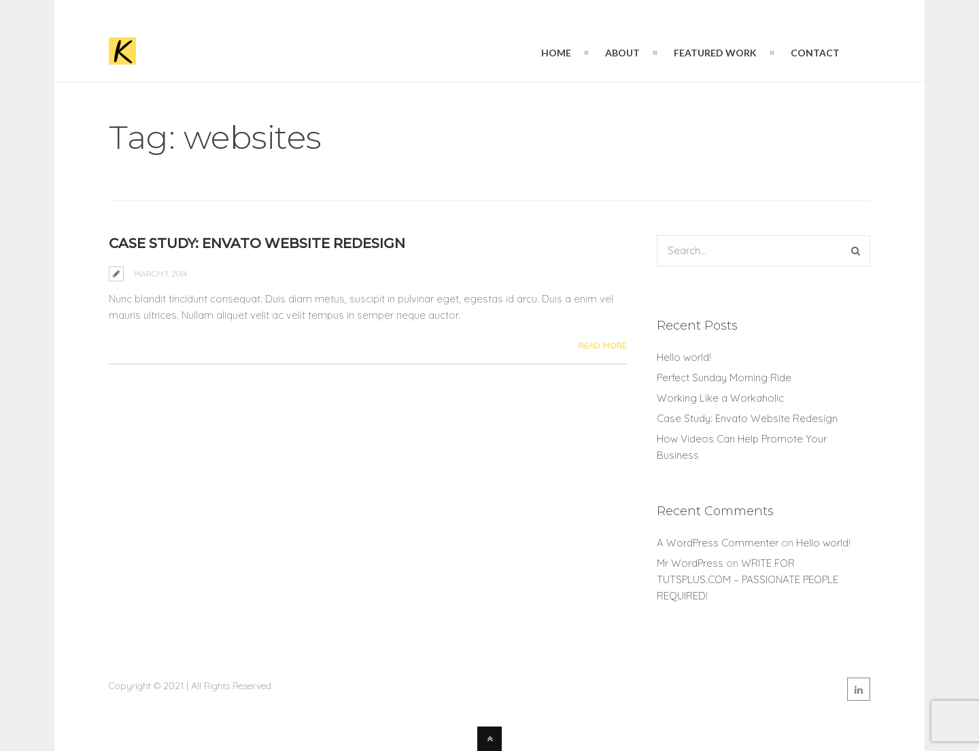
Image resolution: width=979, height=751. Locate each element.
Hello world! (684, 357)
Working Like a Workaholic (720, 397)
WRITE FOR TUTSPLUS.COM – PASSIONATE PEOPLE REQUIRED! (747, 579)
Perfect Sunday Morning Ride (724, 377)
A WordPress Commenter (717, 542)
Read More (603, 345)
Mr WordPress (690, 563)
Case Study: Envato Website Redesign (257, 243)
